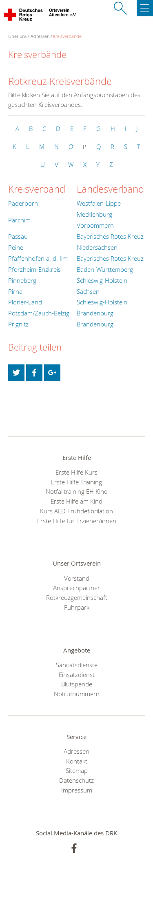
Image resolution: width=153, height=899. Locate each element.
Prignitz (18, 324)
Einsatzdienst (77, 674)
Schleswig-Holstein (102, 280)
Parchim (19, 220)
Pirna (15, 291)
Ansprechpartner (76, 588)
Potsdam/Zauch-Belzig (38, 313)
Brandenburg (95, 313)
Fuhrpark (76, 607)
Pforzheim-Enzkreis (34, 269)
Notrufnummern (77, 694)
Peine (15, 247)
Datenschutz (76, 780)
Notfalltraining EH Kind (77, 491)
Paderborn (23, 203)
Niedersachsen (97, 247)
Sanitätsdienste (77, 665)
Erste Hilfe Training (76, 482)
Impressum (76, 790)
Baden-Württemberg (105, 269)
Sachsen (88, 291)
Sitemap (77, 770)
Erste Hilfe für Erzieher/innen (76, 521)
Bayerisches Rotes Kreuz (110, 236)
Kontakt (76, 761)
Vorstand (76, 578)
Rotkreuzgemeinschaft (76, 597)
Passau (18, 236)
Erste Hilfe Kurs (76, 472)
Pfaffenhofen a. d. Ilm (38, 258)
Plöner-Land (25, 302)
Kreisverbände (67, 36)
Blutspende (76, 684)
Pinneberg (22, 280)
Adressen (40, 36)
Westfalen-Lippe (99, 203)
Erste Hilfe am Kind (76, 501)
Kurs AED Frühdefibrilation (76, 511)
